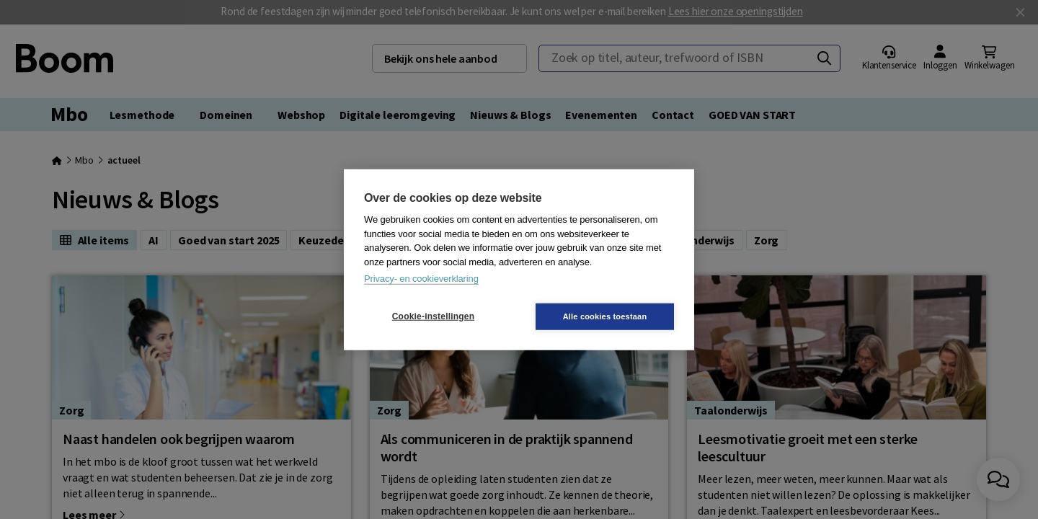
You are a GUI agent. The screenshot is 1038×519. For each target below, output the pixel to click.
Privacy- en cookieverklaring (421, 278)
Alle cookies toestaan (605, 315)
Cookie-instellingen (433, 316)
